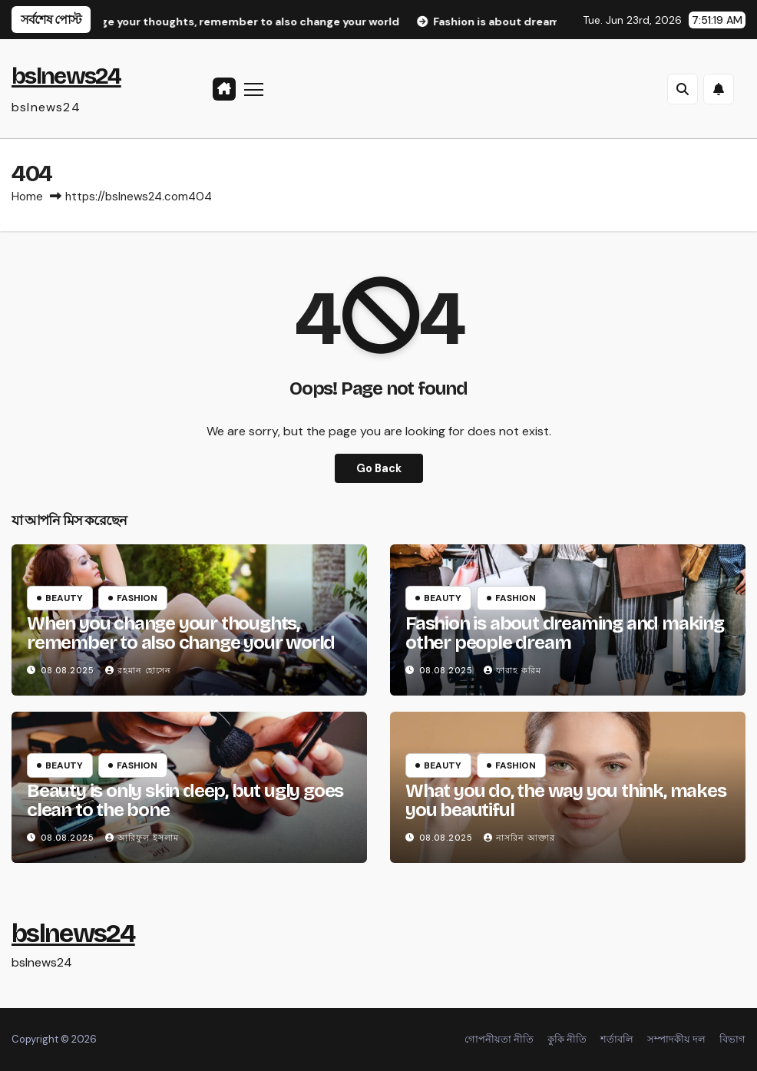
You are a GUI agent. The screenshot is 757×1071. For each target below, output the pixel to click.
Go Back (379, 468)
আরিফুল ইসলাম (142, 837)
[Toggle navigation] (254, 89)
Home (27, 196)
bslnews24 (66, 76)
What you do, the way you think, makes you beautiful (565, 800)
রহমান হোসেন (138, 670)
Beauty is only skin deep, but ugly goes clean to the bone (185, 800)
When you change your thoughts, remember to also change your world (181, 633)
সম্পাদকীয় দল (676, 1039)
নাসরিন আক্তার (519, 837)
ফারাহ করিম (512, 670)
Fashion (137, 598)
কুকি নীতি (567, 1039)
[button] (682, 89)
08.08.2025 (69, 670)
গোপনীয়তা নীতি (499, 1039)
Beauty (64, 598)
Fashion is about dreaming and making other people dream (564, 633)
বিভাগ (732, 1039)
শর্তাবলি (616, 1039)
